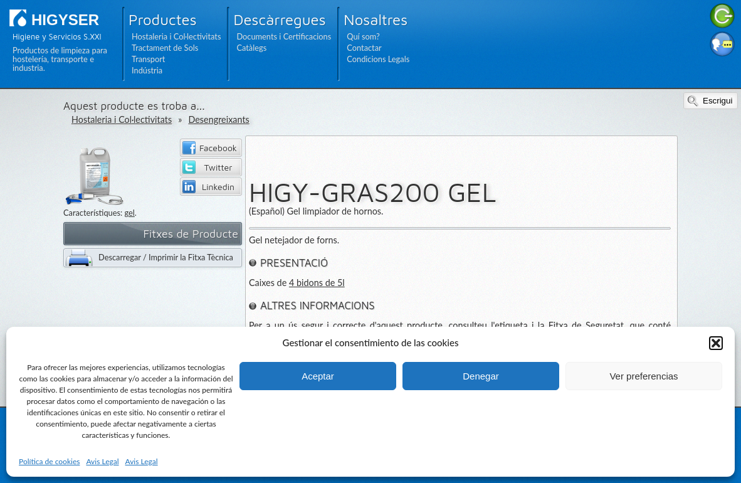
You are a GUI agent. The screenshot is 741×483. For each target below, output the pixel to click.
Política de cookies (49, 461)
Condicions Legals (378, 59)
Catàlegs (251, 48)
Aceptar (318, 376)
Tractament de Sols (165, 48)
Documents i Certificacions (283, 36)
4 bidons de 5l (317, 282)
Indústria (147, 70)
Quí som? (363, 36)
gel (129, 213)
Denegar (481, 376)
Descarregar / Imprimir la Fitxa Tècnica (165, 257)
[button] (716, 343)
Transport (148, 59)
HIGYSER (65, 19)
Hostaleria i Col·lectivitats (176, 36)
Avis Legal (102, 461)
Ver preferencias (643, 376)
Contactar (364, 48)
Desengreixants (218, 119)
